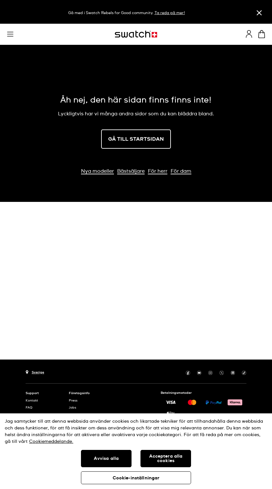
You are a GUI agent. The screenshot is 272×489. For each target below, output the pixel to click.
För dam (181, 171)
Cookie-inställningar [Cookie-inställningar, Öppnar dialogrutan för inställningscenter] (136, 478)
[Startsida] (136, 34)
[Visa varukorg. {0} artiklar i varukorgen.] (262, 34)
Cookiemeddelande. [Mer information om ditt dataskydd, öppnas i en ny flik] (51, 441)
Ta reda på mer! (170, 13)
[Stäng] (259, 12)
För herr (157, 171)
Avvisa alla (106, 458)
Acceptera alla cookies (166, 458)
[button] (10, 34)
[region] (136, 451)
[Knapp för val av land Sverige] (35, 371)
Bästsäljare (131, 171)
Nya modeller (97, 171)
